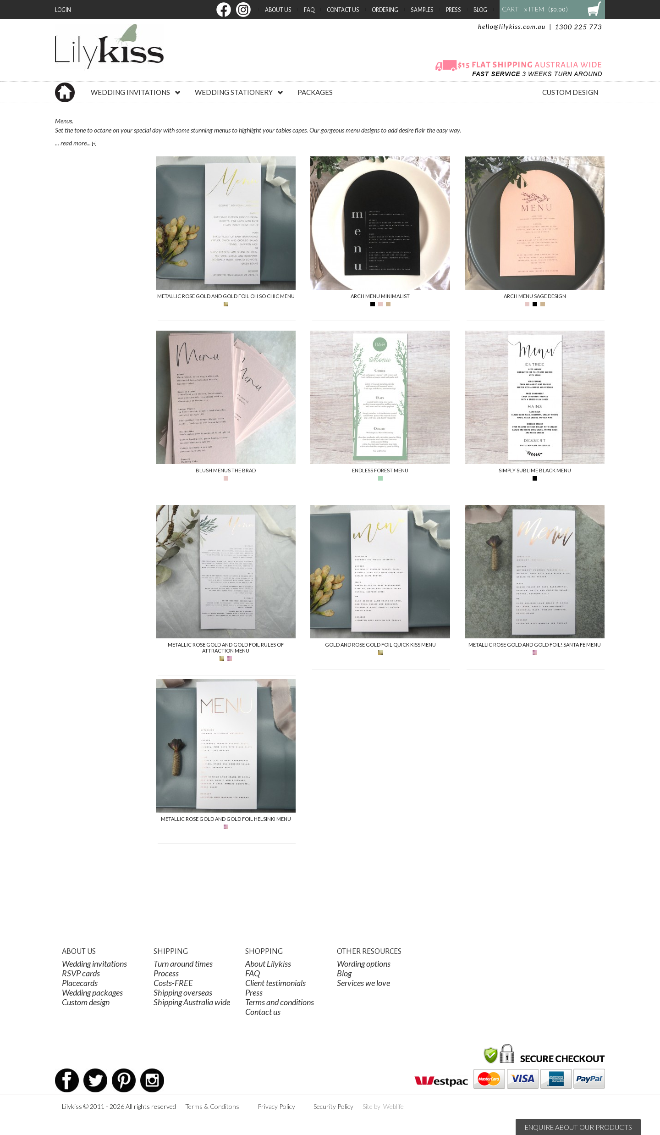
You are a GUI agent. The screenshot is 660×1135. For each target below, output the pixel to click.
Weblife (393, 1106)
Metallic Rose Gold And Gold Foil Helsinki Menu (226, 819)
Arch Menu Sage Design (535, 296)
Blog (480, 10)
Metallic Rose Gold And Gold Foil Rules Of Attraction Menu (226, 647)
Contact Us (343, 10)
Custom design (86, 1002)
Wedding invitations (94, 963)
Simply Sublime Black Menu (535, 470)
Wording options (363, 963)
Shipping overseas (183, 992)
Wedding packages (92, 992)
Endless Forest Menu (380, 470)
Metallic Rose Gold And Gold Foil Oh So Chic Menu (226, 296)
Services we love (363, 983)
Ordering (385, 10)
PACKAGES (315, 92)
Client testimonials (275, 983)
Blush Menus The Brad (226, 470)
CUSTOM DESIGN (570, 92)
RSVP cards (81, 973)
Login (63, 10)
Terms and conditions (279, 1002)
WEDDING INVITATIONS (136, 92)
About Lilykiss (268, 963)
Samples (422, 10)
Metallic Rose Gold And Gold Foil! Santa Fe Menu (534, 645)
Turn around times (183, 963)
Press (453, 10)
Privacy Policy (276, 1106)
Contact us (262, 1012)
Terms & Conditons (212, 1106)
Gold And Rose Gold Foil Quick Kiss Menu (380, 645)
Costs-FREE (173, 983)
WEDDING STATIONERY (239, 92)
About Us (278, 10)
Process (166, 973)
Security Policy (333, 1106)
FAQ (309, 10)
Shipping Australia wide (192, 1002)
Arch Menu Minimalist (380, 296)
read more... (78, 143)
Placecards (80, 983)
